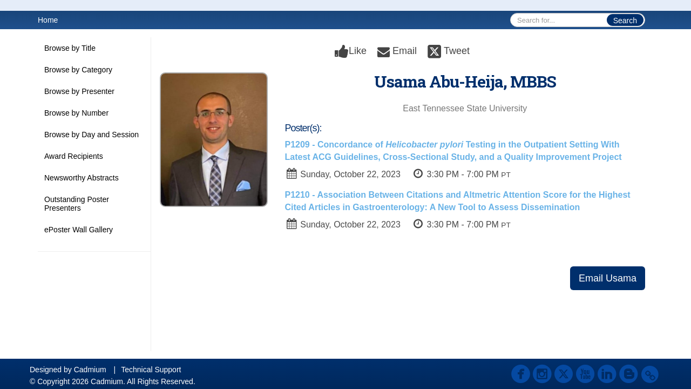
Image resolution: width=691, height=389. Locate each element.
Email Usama (607, 278)
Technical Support (151, 369)
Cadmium (90, 369)
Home (48, 20)
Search (625, 20)
